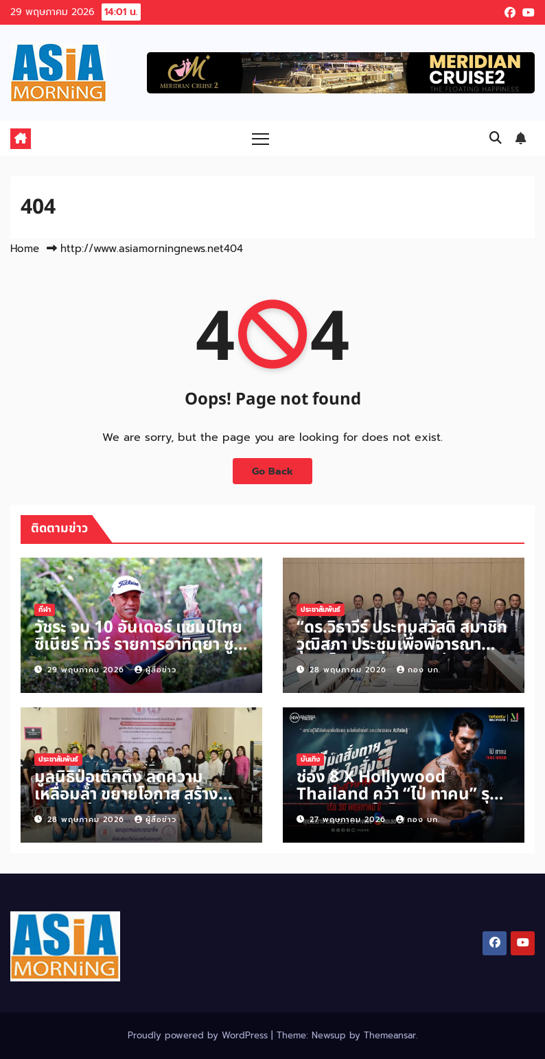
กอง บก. (419, 670)
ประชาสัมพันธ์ (320, 609)
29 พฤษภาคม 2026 (87, 670)
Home (24, 248)
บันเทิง (310, 759)
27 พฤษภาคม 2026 (349, 819)
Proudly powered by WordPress (199, 1035)
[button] (495, 138)
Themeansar (390, 1035)
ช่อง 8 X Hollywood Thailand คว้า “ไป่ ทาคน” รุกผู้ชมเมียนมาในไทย (404, 794)
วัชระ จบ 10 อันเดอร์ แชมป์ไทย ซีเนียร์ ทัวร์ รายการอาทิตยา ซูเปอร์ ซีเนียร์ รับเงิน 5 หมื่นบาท (138, 644)
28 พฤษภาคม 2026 (350, 670)
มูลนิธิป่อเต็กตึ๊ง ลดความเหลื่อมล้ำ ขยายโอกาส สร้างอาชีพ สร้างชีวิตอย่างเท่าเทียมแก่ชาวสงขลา (134, 803)
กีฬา (44, 609)
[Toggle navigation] (260, 138)
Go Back (272, 471)
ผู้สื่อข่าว (155, 670)
